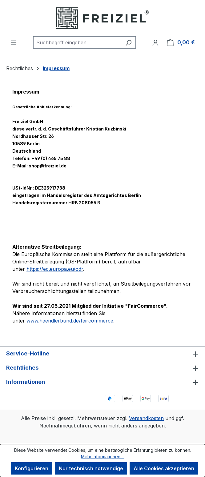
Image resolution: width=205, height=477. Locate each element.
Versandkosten (146, 418)
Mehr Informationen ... (102, 456)
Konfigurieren (31, 468)
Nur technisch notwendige (91, 468)
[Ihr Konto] (155, 42)
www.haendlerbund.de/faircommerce (69, 321)
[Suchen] (128, 42)
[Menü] (13, 42)
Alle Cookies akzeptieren (164, 468)
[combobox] (77, 42)
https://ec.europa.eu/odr (54, 269)
